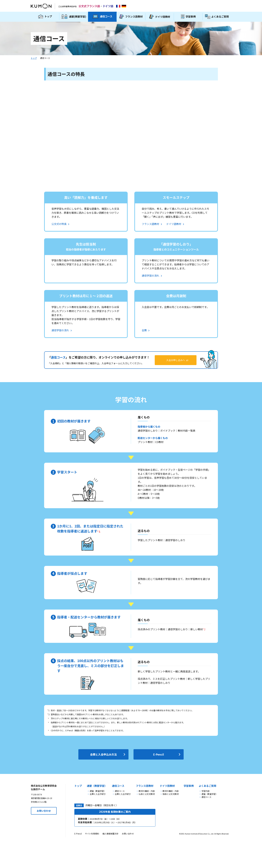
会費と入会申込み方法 (103, 754)
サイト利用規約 (92, 833)
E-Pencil (158, 754)
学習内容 (206, 790)
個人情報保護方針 (110, 833)
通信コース (118, 785)
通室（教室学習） (97, 785)
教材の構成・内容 (147, 790)
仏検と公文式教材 (147, 793)
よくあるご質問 (207, 785)
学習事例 (189, 785)
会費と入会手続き (98, 793)
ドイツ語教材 (167, 785)
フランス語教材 (144, 785)
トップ (34, 58)
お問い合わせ (44, 810)
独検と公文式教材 (171, 793)
